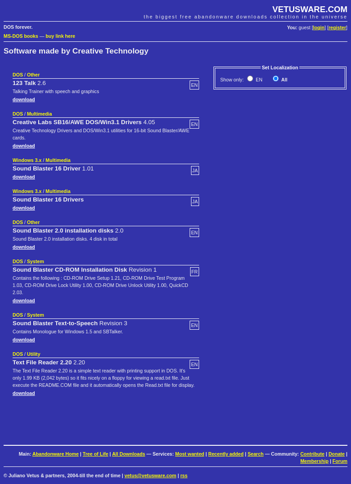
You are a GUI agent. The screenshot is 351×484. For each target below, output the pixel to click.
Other (33, 74)
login (318, 27)
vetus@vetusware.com (150, 475)
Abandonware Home (55, 454)
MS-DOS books (21, 36)
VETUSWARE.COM (309, 9)
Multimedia (39, 114)
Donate (337, 454)
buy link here (61, 36)
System (35, 261)
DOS (18, 74)
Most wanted (189, 454)
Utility (33, 354)
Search (256, 454)
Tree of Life (95, 454)
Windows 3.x (27, 160)
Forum (340, 461)
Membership (314, 461)
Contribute (312, 454)
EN (258, 79)
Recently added (226, 454)
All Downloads (128, 454)
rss (183, 475)
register (337, 27)
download (24, 99)
